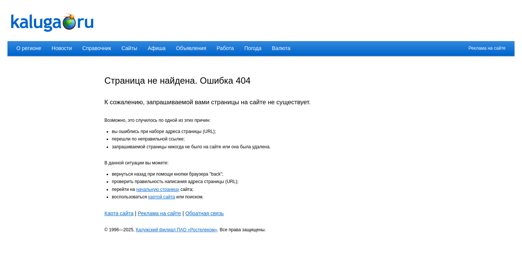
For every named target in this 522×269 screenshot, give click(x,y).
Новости (62, 48)
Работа (225, 48)
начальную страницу (157, 189)
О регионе (28, 48)
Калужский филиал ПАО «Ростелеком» (176, 229)
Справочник (96, 48)
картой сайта (161, 197)
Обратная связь (204, 213)
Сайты (129, 48)
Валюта (281, 48)
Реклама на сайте (487, 48)
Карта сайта (118, 213)
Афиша (157, 48)
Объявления (191, 48)
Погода (252, 48)
